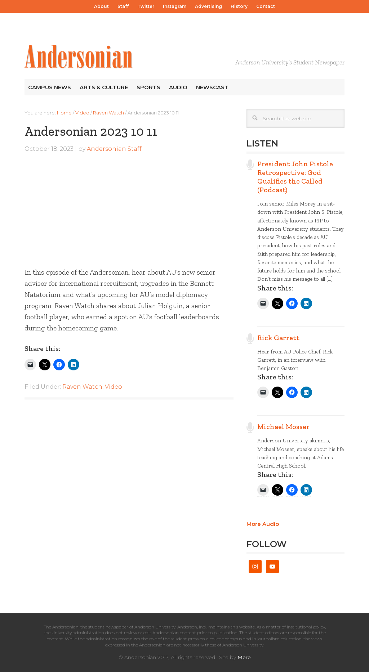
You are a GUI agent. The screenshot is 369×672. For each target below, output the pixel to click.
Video (113, 386)
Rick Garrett (278, 337)
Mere (244, 657)
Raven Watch (82, 386)
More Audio (262, 523)
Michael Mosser (283, 426)
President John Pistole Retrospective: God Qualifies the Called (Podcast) (295, 176)
